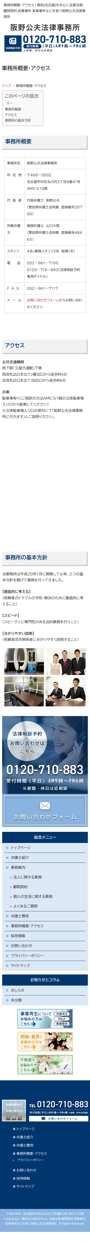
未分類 (16, 1000)
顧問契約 (20, 887)
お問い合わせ (21, 946)
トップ (6, 86)
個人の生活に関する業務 (32, 896)
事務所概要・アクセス (27, 926)
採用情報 (18, 936)
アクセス (11, 115)
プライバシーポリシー (27, 956)
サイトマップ (20, 966)
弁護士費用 (20, 916)
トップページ (20, 848)
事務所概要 (13, 109)
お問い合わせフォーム (43, 300)
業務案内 (18, 867)
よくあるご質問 (25, 906)
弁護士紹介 (20, 858)
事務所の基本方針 (18, 120)
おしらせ (17, 990)
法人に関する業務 (27, 877)
